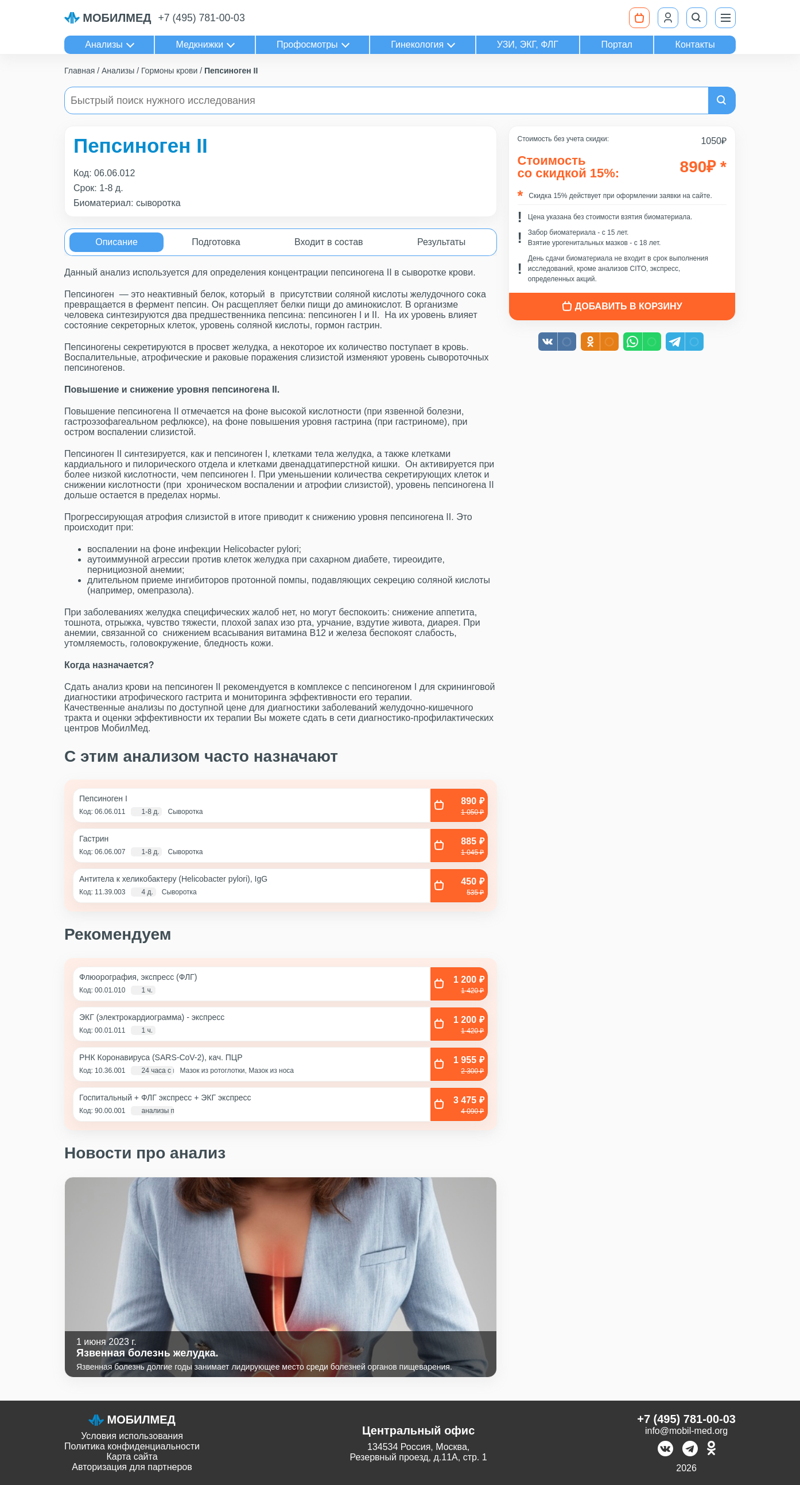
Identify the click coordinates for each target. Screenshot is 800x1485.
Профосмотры (307, 44)
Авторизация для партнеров (132, 1467)
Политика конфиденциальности (132, 1446)
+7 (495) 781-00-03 (201, 18)
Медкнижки (199, 44)
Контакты (695, 44)
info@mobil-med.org (686, 1431)
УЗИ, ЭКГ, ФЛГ (527, 44)
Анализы (104, 44)
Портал (616, 44)
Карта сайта (131, 1456)
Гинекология (417, 44)
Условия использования (132, 1436)
